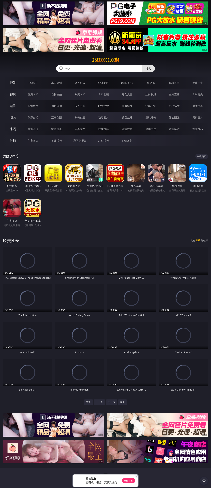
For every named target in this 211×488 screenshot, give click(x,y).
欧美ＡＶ (80, 94)
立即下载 (128, 480)
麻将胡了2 (127, 83)
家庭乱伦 (56, 129)
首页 (88, 402)
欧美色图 (80, 117)
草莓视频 (56, 140)
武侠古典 (103, 129)
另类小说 (150, 129)
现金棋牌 (174, 83)
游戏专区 (103, 83)
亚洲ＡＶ (33, 94)
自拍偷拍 (56, 94)
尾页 (122, 402)
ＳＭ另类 (197, 94)
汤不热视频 (80, 140)
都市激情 (33, 129)
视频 (13, 94)
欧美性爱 (103, 106)
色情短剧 (127, 140)
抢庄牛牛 (197, 83)
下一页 (111, 402)
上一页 (99, 402)
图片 (13, 117)
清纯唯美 (150, 117)
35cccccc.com (105, 60)
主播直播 (174, 94)
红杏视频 (103, 140)
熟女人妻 (127, 94)
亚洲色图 (56, 117)
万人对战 (80, 83)
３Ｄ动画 (103, 94)
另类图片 (197, 117)
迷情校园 (127, 129)
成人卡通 (80, 106)
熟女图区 (174, 117)
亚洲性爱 (33, 106)
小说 (13, 129)
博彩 (13, 82)
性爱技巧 (197, 129)
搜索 (148, 68)
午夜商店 (33, 140)
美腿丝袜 (127, 117)
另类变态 (197, 106)
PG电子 (33, 83)
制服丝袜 (127, 106)
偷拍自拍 (56, 106)
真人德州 (56, 83)
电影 (13, 106)
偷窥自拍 (33, 117)
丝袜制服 (150, 94)
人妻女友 (80, 129)
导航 (13, 140)
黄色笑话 (174, 129)
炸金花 (151, 83)
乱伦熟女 (174, 106)
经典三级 (150, 106)
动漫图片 (103, 117)
